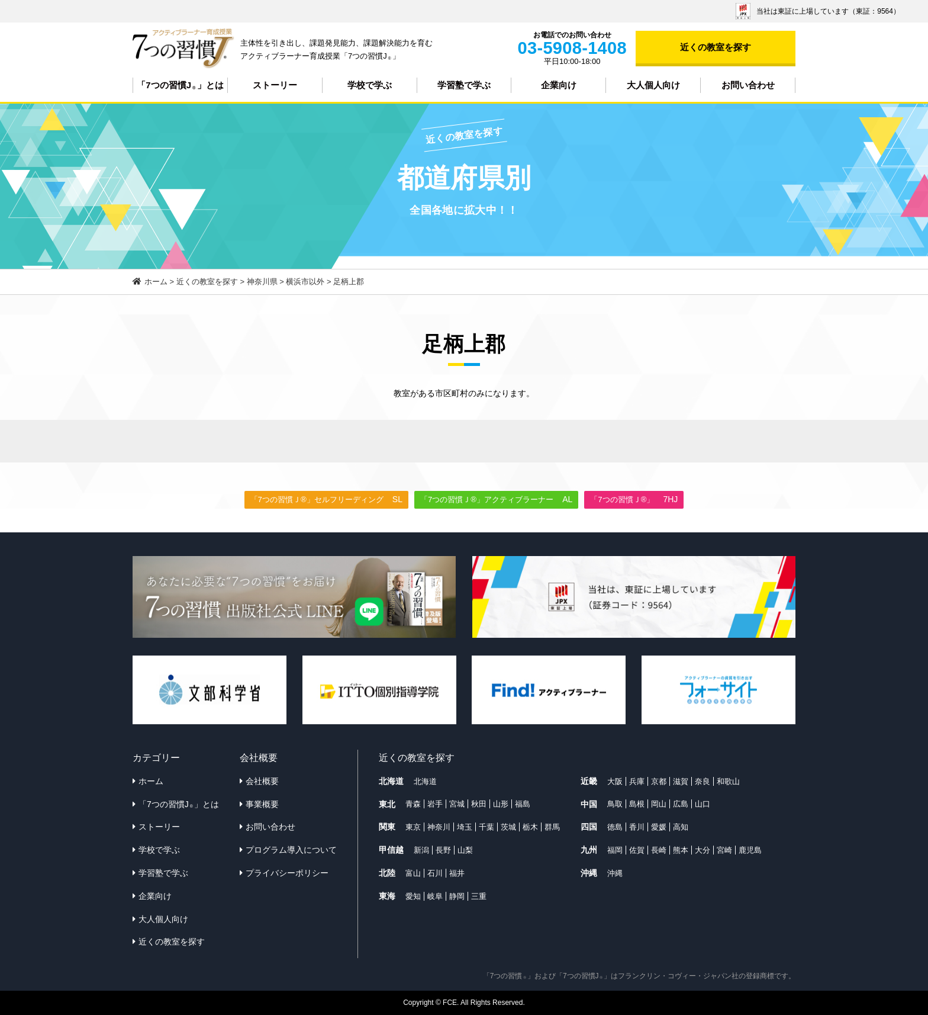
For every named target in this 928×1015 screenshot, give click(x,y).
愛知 (413, 896)
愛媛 (658, 827)
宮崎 (724, 850)
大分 (702, 850)
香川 (637, 827)
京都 (658, 781)
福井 (457, 873)
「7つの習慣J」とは (180, 85)
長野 (443, 850)
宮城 (457, 803)
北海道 (425, 781)
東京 (413, 827)
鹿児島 (750, 850)
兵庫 (637, 781)
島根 (637, 803)
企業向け (558, 85)
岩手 (435, 803)
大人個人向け (653, 85)
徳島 (615, 827)
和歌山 (728, 781)
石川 (435, 873)
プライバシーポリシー (287, 873)
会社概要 (262, 781)
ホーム (150, 781)
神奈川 (438, 827)
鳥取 (615, 803)
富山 (413, 873)
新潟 (421, 850)
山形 (500, 803)
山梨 (465, 850)
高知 (680, 827)
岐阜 (435, 896)
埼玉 (464, 827)
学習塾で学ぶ (464, 85)
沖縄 (615, 873)
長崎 (658, 850)
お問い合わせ (748, 85)
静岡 (457, 896)
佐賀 (637, 850)
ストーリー (275, 85)
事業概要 (262, 804)
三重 (478, 896)
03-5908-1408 (572, 48)
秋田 (478, 803)
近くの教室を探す (715, 47)
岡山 (658, 803)
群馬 (552, 827)
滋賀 (680, 781)
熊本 (680, 850)
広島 (680, 803)
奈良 (702, 781)
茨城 (508, 827)
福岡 (615, 850)
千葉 (486, 827)
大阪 (615, 781)
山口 (702, 803)
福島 (522, 803)
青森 (413, 803)
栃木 (530, 827)
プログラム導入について (291, 850)
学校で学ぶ (369, 85)
